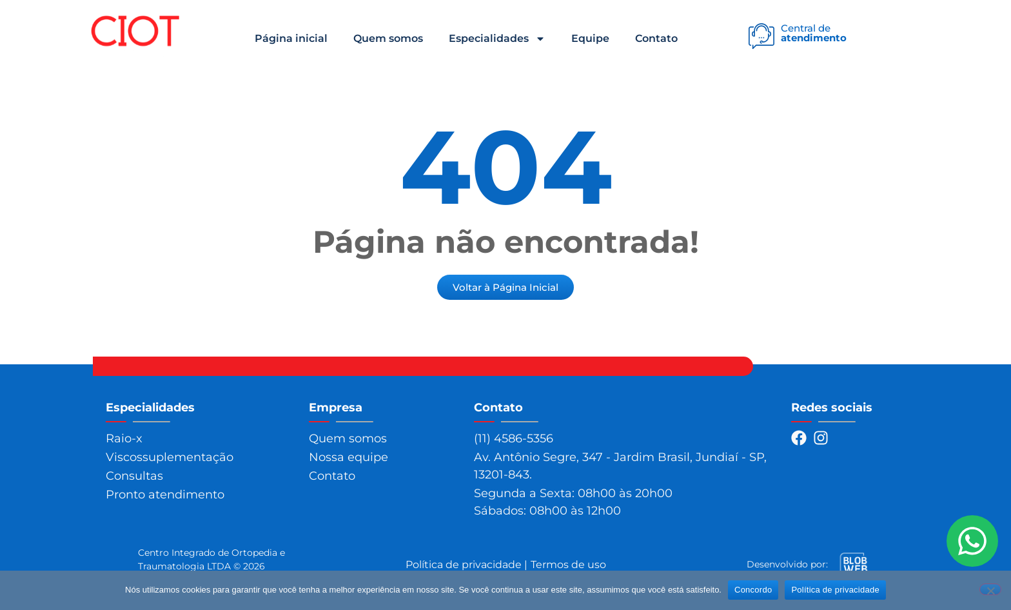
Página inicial (291, 38)
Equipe (590, 38)
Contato (656, 38)
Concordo (753, 590)
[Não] (990, 589)
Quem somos (388, 38)
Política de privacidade (835, 590)
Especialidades (497, 38)
